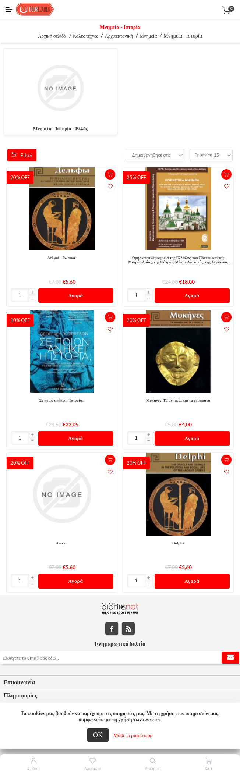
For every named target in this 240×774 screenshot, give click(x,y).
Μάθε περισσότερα (133, 735)
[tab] (120, 682)
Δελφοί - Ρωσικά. (61, 258)
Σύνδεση (34, 768)
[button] (32, 292)
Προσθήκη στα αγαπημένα (110, 186)
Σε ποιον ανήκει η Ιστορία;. (61, 400)
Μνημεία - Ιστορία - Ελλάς (60, 128)
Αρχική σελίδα (52, 36)
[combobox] (151, 155)
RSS (128, 628)
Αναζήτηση (153, 768)
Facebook (111, 628)
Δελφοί (62, 544)
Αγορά (75, 295)
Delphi (178, 544)
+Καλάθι (110, 174)
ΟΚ (98, 735)
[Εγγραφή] (120, 658)
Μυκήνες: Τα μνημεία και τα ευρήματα (178, 400)
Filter (22, 155)
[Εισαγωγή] (20, 295)
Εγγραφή (230, 658)
